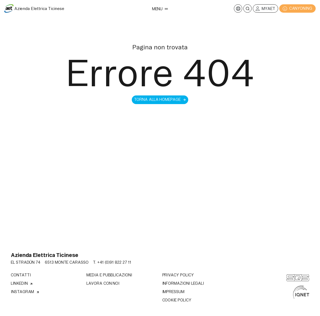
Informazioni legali (183, 283)
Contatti (21, 275)
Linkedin (22, 283)
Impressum (173, 292)
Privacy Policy (178, 275)
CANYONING (297, 8)
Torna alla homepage (160, 100)
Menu (160, 9)
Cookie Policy (176, 300)
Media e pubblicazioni (109, 275)
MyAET (265, 8)
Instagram (25, 292)
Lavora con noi (102, 283)
